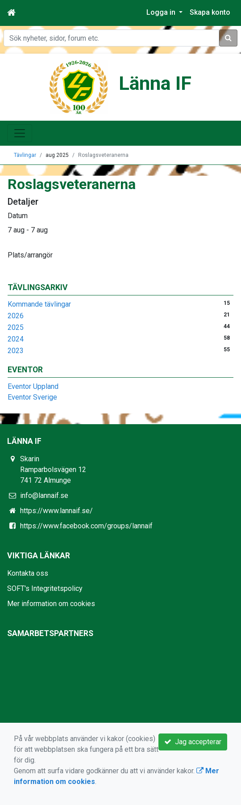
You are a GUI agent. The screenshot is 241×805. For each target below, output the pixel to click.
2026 (16, 316)
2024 (16, 339)
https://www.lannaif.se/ (56, 510)
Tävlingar (25, 155)
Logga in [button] (161, 12)
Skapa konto (210, 12)
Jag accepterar (192, 742)
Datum (18, 215)
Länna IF (155, 83)
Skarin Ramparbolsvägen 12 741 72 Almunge (53, 470)
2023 (16, 350)
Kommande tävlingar (39, 304)
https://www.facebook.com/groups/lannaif (86, 526)
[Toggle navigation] (19, 133)
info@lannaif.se (44, 495)
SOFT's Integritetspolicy (45, 588)
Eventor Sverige (32, 397)
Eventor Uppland (33, 386)
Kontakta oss (27, 573)
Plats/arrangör (30, 255)
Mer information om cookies (51, 603)
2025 (16, 327)
